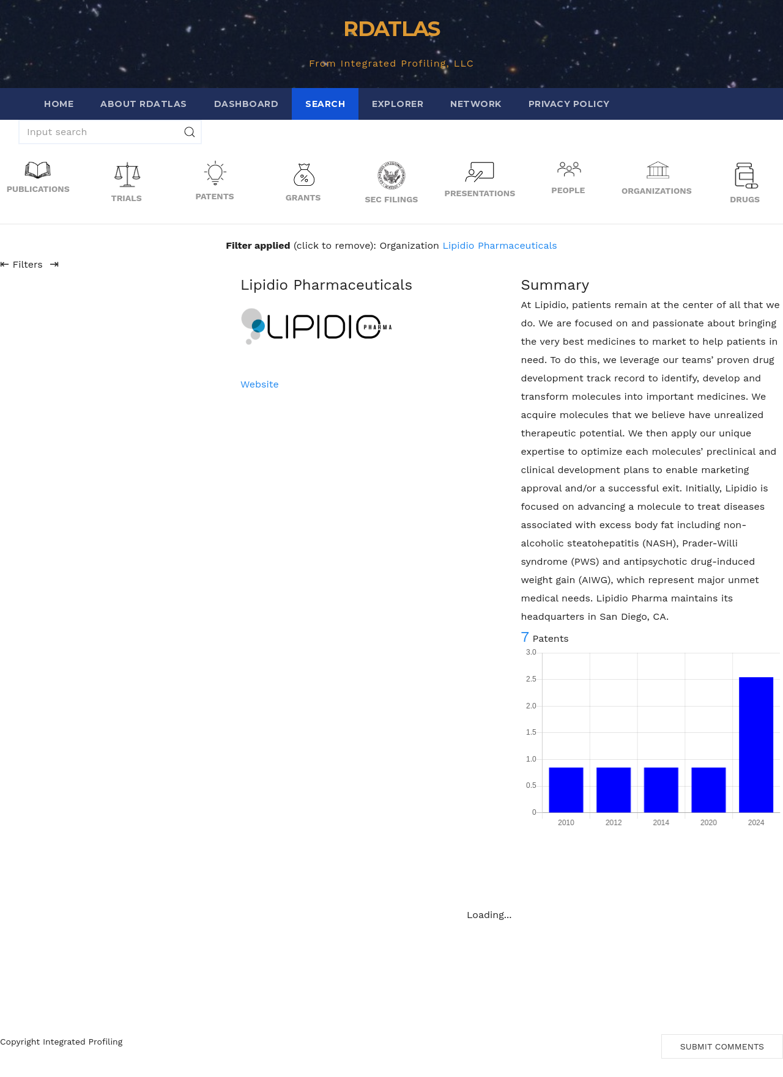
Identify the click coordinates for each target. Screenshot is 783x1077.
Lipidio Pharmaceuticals (499, 245)
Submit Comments (722, 1046)
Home (58, 103)
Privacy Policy (569, 103)
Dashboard (246, 103)
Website (259, 384)
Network (476, 103)
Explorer (397, 103)
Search (325, 103)
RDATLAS (391, 29)
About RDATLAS (143, 103)
